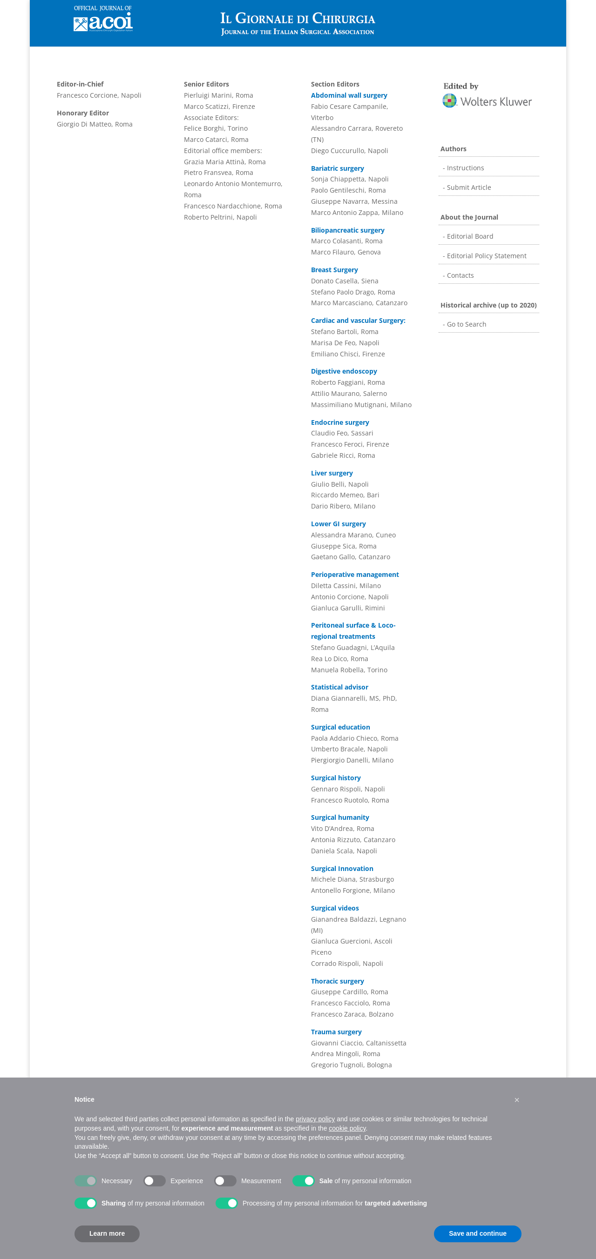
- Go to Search (464, 324)
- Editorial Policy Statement (484, 255)
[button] (516, 1099)
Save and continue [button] (478, 1233)
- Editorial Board (467, 236)
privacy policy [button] (315, 1119)
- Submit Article (466, 187)
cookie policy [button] (347, 1128)
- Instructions (462, 167)
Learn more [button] (107, 1233)
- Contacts (457, 275)
